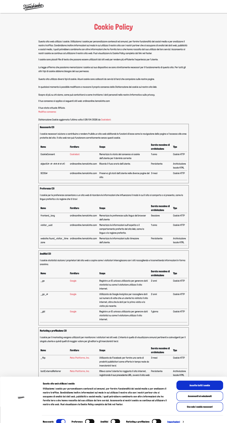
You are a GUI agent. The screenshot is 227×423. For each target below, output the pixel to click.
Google (73, 280)
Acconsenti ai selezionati (200, 390)
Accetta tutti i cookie (200, 380)
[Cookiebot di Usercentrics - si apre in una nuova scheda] (21, 416)
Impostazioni (173, 416)
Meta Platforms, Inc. (80, 357)
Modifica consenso (47, 111)
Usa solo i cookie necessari (200, 401)
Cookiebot (106, 119)
